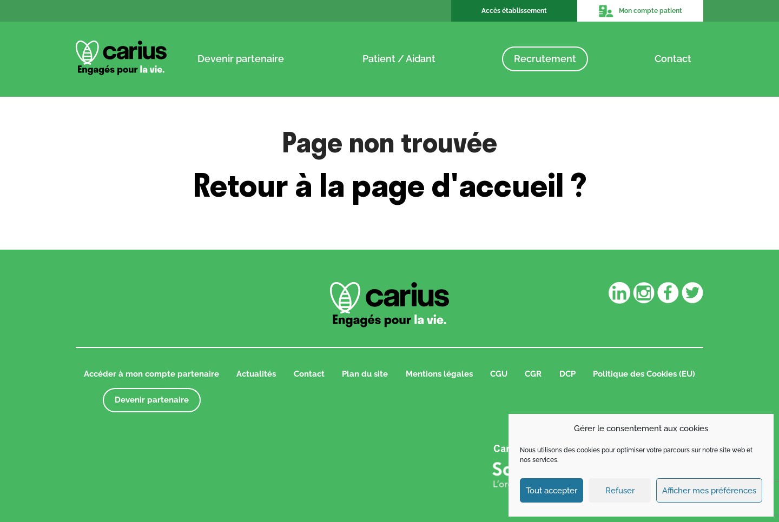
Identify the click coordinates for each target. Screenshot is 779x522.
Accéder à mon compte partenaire (151, 374)
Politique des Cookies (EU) (644, 374)
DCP (567, 374)
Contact (673, 58)
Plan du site (365, 374)
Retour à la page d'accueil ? (389, 185)
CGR (533, 374)
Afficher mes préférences (709, 491)
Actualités (256, 374)
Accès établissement (514, 11)
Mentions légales (439, 374)
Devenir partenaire (240, 58)
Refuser (620, 491)
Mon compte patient (640, 10)
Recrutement (545, 58)
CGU (498, 374)
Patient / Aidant (398, 58)
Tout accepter (551, 491)
